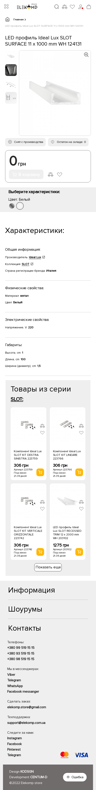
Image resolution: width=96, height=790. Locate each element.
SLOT (25, 264)
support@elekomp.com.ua (26, 723)
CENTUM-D (38, 777)
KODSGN (27, 771)
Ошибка (77, 777)
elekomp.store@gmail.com (26, 707)
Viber (11, 675)
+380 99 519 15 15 (20, 648)
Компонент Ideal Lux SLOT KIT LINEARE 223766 (67, 454)
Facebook (14, 744)
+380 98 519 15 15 (20, 659)
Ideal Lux (35, 257)
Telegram (14, 680)
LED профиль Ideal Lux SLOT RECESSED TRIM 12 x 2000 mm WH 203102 (67, 532)
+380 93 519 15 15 (20, 653)
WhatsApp (15, 686)
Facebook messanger (23, 691)
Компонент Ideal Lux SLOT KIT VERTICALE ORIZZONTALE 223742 (28, 532)
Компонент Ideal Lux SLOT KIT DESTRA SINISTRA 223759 (28, 454)
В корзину (26, 175)
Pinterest (14, 749)
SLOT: (17, 399)
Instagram (14, 738)
